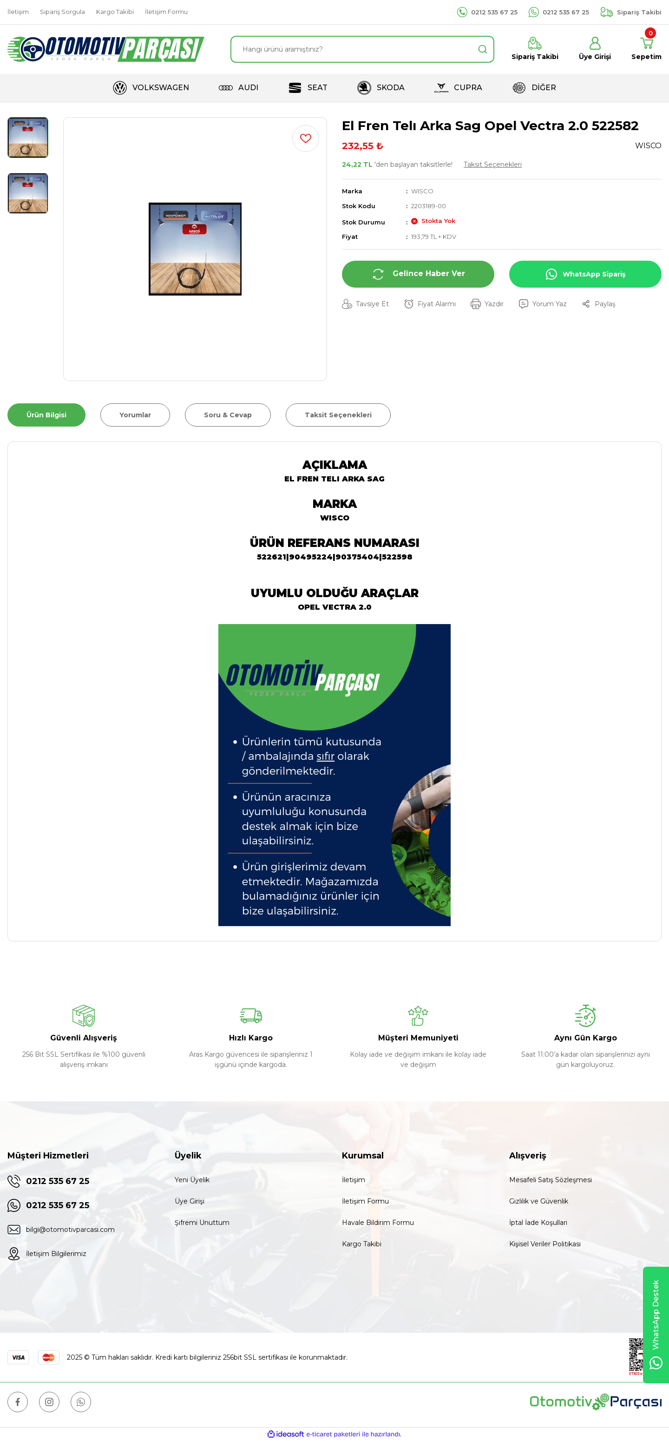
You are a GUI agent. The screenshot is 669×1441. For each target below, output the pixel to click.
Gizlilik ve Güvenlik (538, 1201)
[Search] (362, 49)
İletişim (353, 1180)
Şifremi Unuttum (202, 1222)
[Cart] (646, 49)
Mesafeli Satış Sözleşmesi (550, 1180)
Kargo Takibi (361, 1244)
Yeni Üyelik (192, 1180)
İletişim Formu (365, 1201)
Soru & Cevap (228, 415)
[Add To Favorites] (305, 138)
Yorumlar (135, 415)
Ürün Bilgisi (46, 415)
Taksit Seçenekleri (493, 164)
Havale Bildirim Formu (378, 1222)
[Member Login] (595, 49)
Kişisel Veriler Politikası (545, 1244)
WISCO (422, 191)
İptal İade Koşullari (538, 1222)
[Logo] (105, 49)
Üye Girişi (189, 1201)
